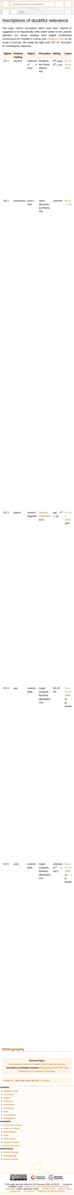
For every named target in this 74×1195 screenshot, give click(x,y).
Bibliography (13, 1049)
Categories (8, 1080)
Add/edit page (10, 1156)
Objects (7, 1098)
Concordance (9, 1115)
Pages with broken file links (27, 1080)
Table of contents (11, 1128)
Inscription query (11, 1142)
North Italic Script (60, 1068)
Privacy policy (49, 1189)
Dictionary (8, 1101)
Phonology (50, 1071)
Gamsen (43, 512)
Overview (45, 1080)
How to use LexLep (12, 1125)
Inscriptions (8, 1094)
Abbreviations (9, 1132)
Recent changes (11, 1152)
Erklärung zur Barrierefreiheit (51, 1191)
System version (10, 1159)
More (21, 12)
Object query (9, 1138)
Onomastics (38, 1071)
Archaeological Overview (20, 1064)
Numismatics (26, 1071)
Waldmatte (44, 516)
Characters (8, 1108)
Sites (5, 1111)
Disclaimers (29, 1191)
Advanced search (11, 1145)
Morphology (46, 1068)
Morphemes (9, 1104)
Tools (68, 12)
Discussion (14, 12)
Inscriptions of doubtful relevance (23, 1068)
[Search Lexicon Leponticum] (33, 4)
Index (6, 1135)
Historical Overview (56, 1064)
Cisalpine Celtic (55, 39)
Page (6, 12)
